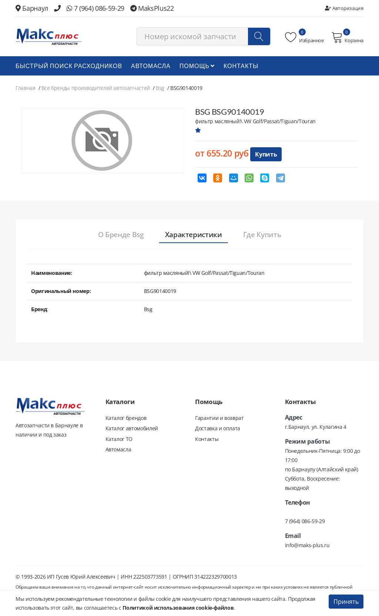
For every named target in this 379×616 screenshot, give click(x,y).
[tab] (115, 236)
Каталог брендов (126, 419)
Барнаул (32, 8)
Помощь (197, 67)
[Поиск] (259, 37)
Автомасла (151, 67)
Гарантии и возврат (219, 419)
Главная (26, 89)
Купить (266, 156)
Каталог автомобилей (131, 430)
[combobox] (203, 37)
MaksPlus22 (152, 8)
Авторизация (344, 8)
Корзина (347, 38)
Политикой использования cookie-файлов (178, 607)
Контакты (241, 67)
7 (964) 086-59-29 (95, 8)
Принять (346, 602)
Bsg (160, 89)
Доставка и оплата (217, 430)
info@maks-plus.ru (307, 546)
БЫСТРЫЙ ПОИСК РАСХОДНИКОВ (69, 67)
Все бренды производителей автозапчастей (95, 89)
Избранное (304, 38)
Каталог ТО (119, 441)
